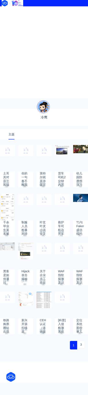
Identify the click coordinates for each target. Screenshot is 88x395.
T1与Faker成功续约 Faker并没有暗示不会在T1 (80, 224)
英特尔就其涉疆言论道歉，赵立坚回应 (43, 175)
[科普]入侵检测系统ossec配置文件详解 (62, 322)
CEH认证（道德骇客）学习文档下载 (43, 322)
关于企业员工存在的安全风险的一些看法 (43, 273)
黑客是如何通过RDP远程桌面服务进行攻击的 (6, 273)
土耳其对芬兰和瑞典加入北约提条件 (6, 175)
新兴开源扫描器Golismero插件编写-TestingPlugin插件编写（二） (27, 322)
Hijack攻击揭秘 (25, 273)
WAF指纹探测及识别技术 (61, 273)
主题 (11, 134)
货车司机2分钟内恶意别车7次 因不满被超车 (62, 175)
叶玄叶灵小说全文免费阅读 (43, 224)
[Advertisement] (44, 52)
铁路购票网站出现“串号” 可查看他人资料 (7, 322)
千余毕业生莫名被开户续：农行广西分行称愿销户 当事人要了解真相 (6, 224)
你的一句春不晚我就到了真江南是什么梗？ (24, 175)
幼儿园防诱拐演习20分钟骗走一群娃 (79, 175)
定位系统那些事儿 (79, 322)
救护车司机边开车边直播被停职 (61, 224)
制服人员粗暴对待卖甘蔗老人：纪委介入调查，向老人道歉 (24, 224)
